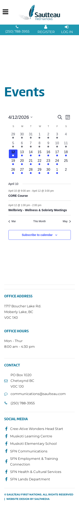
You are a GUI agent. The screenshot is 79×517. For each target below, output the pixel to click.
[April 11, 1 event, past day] (66, 145)
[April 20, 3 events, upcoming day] (21, 162)
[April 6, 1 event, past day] (21, 145)
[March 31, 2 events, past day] (30, 136)
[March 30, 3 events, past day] (21, 136)
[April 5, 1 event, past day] (13, 145)
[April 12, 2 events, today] (13, 154)
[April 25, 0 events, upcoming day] (66, 162)
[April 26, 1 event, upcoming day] (13, 171)
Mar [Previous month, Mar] (12, 221)
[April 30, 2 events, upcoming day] (48, 171)
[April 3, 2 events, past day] (57, 136)
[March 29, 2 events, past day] (13, 136)
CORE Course (18, 195)
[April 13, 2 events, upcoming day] (21, 154)
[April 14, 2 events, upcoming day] (30, 154)
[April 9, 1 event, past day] (48, 145)
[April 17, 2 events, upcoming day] (57, 154)
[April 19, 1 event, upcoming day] (13, 162)
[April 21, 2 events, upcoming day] (30, 162)
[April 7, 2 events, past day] (30, 145)
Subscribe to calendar (37, 235)
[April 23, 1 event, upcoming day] (48, 162)
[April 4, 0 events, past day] (66, 136)
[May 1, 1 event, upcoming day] (57, 171)
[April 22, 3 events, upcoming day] (39, 162)
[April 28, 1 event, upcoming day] (30, 171)
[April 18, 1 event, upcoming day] (66, 154)
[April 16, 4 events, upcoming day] (48, 154)
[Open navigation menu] (5, 12)
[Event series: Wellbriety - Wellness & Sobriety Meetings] (43, 205)
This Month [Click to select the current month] (39, 221)
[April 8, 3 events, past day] (39, 145)
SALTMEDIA (42, 498)
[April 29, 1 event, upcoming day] (39, 171)
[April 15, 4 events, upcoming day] (39, 154)
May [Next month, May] (67, 221)
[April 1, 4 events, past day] (39, 136)
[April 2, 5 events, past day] (48, 136)
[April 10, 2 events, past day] (57, 145)
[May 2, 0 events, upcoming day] (66, 171)
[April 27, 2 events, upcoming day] (21, 171)
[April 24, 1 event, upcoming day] (57, 162)
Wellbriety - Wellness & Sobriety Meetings (37, 210)
